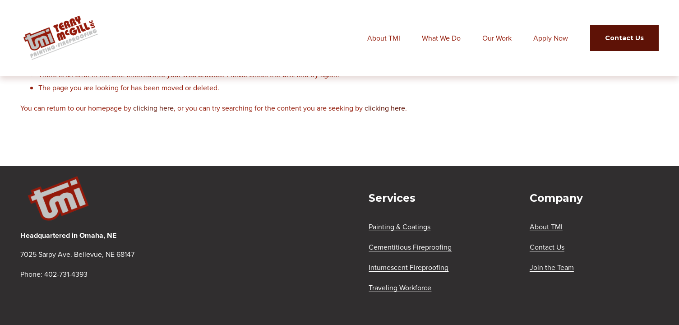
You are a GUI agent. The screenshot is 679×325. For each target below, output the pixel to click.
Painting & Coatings (399, 227)
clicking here (153, 108)
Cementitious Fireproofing (410, 247)
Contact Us (624, 38)
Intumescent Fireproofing (408, 267)
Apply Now (550, 38)
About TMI (383, 38)
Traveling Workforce (400, 287)
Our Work (497, 38)
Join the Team (552, 267)
